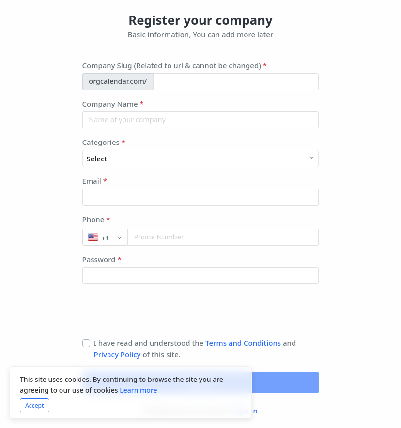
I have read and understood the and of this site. (195, 348)
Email (94, 181)
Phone (96, 219)
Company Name (113, 104)
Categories (103, 142)
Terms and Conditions (243, 343)
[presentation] (156, 314)
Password (102, 259)
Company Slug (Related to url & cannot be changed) (174, 65)
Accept (34, 405)
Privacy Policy (118, 354)
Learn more (138, 390)
